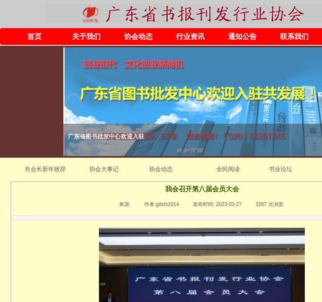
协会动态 (138, 37)
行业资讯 (190, 37)
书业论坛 (280, 169)
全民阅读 (228, 169)
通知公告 (242, 37)
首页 (34, 37)
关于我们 (86, 37)
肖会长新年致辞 (45, 169)
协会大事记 (104, 169)
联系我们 (294, 37)
